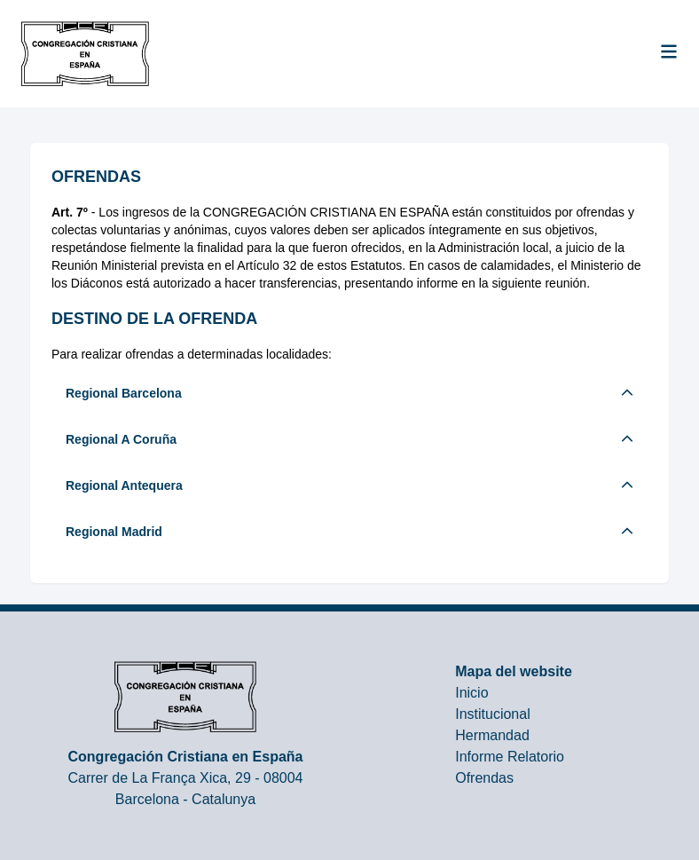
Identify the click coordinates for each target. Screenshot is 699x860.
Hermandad (492, 735)
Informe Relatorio (509, 756)
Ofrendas (484, 777)
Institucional (492, 714)
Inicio (471, 692)
